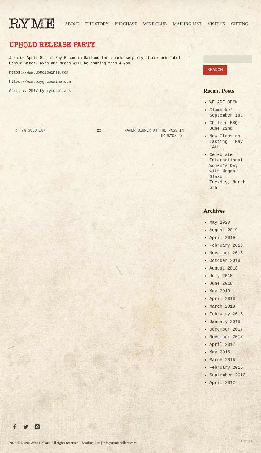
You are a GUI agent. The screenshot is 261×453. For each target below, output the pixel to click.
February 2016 (226, 367)
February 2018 (226, 314)
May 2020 (219, 222)
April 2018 (222, 298)
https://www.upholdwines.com (38, 73)
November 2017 (226, 337)
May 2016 (219, 352)
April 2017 (222, 344)
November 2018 (226, 253)
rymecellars (58, 91)
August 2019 (223, 230)
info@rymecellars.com (119, 443)
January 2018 (224, 321)
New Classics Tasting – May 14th (226, 142)
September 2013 (227, 375)
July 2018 (221, 276)
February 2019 (226, 245)
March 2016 (222, 359)
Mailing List (187, 24)
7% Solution (29, 131)
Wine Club (155, 24)
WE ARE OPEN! (224, 102)
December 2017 (226, 329)
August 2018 (223, 268)
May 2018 (219, 291)
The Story (97, 24)
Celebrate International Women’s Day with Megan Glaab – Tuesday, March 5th (227, 171)
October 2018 (224, 260)
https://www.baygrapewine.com (40, 82)
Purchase (126, 24)
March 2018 (222, 306)
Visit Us (216, 24)
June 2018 (221, 283)
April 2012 (222, 382)
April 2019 (222, 237)
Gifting (239, 24)
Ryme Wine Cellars (35, 443)
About (72, 24)
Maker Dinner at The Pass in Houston (154, 133)
